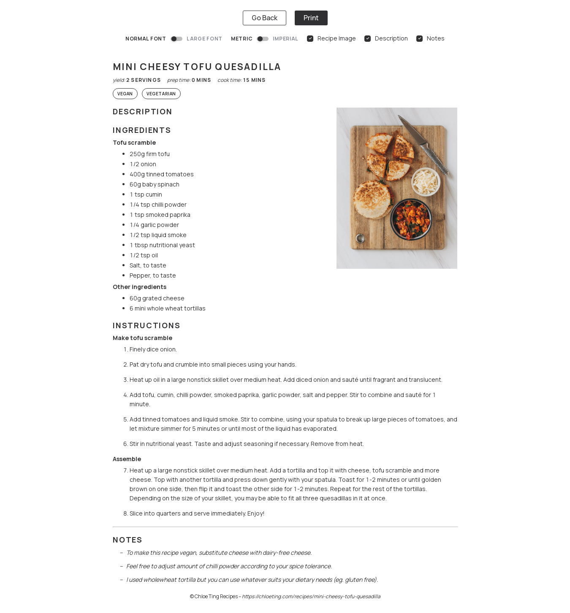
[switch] (176, 39)
